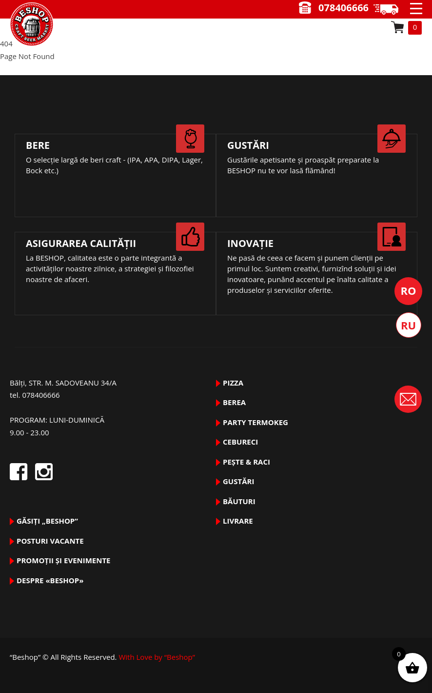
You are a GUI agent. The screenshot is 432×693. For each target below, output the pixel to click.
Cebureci (240, 442)
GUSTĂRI (238, 481)
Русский (408, 325)
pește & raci (246, 462)
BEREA (234, 402)
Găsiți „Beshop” (47, 521)
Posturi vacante (50, 541)
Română (408, 291)
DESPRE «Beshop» (50, 580)
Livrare (238, 521)
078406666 (343, 7)
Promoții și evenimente (64, 560)
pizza (233, 382)
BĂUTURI (239, 501)
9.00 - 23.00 (389, 9)
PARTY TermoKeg (255, 422)
